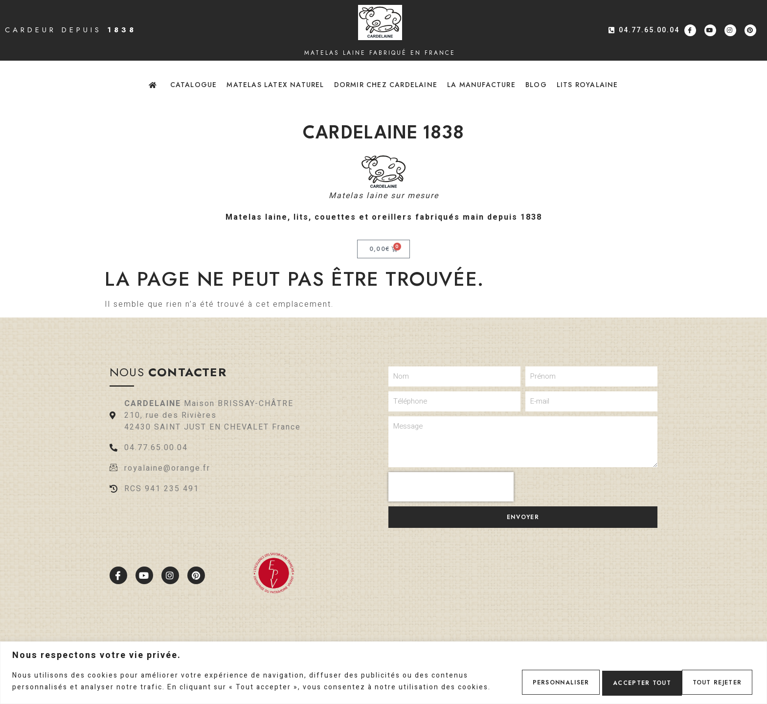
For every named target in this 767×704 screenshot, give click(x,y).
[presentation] (451, 486)
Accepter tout (711, 678)
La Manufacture (481, 85)
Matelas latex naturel (275, 85)
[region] (383, 669)
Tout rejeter (625, 678)
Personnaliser (540, 678)
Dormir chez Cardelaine (385, 85)
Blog (536, 85)
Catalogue (193, 85)
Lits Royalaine (587, 85)
